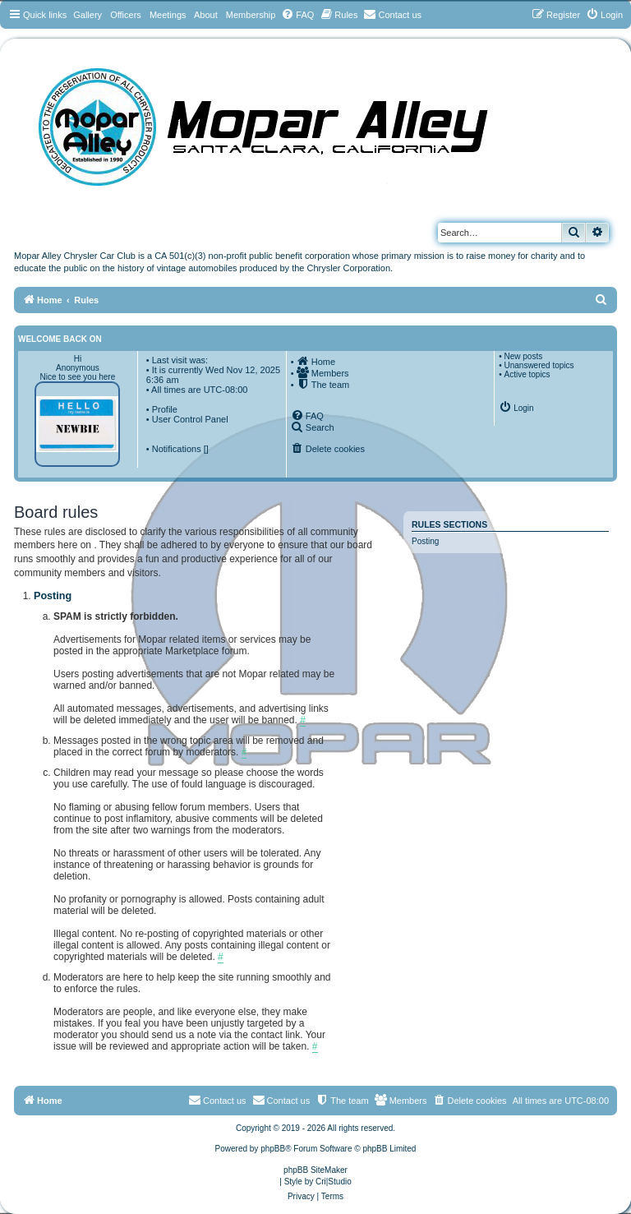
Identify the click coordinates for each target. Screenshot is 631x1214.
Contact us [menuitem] (281, 1100)
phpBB (272, 1148)
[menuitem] (297, 15)
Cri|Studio (334, 1181)
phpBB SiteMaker (315, 1170)
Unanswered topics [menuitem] (538, 365)
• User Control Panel (187, 419)
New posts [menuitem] (523, 356)
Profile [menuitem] (164, 409)
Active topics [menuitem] (527, 374)
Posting (425, 541)
